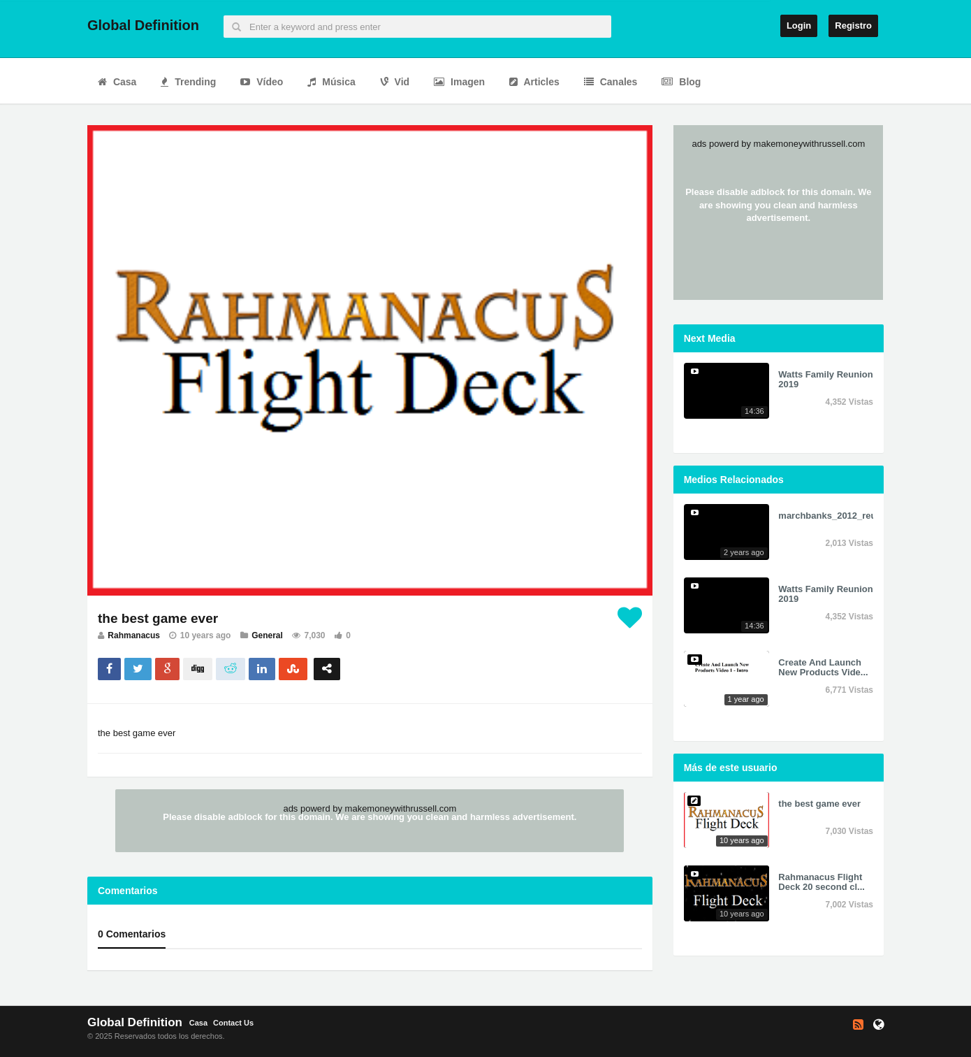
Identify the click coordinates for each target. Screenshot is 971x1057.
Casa (117, 81)
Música (331, 81)
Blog (681, 81)
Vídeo (261, 81)
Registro (853, 25)
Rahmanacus (134, 635)
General (267, 635)
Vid (394, 81)
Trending (188, 81)
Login (799, 25)
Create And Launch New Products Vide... (823, 667)
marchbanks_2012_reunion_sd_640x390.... (869, 515)
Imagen (459, 81)
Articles (534, 81)
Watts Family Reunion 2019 (825, 379)
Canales (611, 81)
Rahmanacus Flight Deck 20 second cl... (821, 882)
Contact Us (233, 1023)
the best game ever (819, 803)
